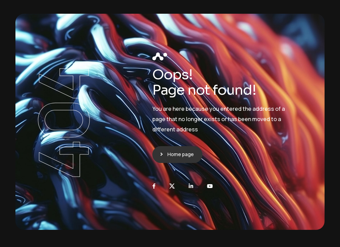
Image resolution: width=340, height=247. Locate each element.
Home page (180, 154)
